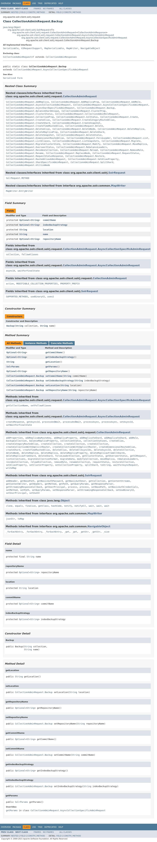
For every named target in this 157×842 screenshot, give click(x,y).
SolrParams (12, 366)
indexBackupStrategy (55, 225)
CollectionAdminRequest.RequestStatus (116, 153)
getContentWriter (16, 484)
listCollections (15, 459)
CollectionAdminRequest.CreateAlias (28, 120)
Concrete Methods (62, 343)
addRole (133, 438)
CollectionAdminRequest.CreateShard (28, 123)
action (10, 283)
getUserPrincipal (55, 487)
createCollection (51, 444)
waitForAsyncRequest (125, 465)
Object (65, 500)
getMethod (50, 484)
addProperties (14, 438)
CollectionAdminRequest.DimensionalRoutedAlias (35, 138)
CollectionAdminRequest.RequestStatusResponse (34, 156)
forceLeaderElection (67, 456)
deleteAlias (59, 450)
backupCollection (16, 441)
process (72, 487)
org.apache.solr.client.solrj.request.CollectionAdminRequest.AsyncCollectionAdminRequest (65, 35)
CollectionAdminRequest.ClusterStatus (29, 114)
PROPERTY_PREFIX (70, 283)
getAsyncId (33, 422)
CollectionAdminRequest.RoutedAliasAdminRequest (35, 159)
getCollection (97, 481)
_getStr (84, 532)
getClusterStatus (92, 456)
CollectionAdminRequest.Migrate (121, 141)
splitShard (91, 465)
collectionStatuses (95, 441)
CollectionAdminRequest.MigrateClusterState (33, 144)
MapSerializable (54, 48)
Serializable (11, 48)
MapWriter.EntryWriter (19, 191)
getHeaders (35, 484)
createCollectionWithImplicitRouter (28, 447)
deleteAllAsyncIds (80, 450)
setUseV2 (34, 493)
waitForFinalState (29, 270)
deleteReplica (29, 453)
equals (19, 506)
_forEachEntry (14, 532)
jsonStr (10, 519)
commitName (49, 220)
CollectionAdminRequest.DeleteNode (73, 129)
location (48, 229)
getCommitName (53, 352)
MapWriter (72, 48)
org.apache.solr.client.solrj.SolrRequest (28, 30)
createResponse (15, 422)
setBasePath (98, 487)
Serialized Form (12, 78)
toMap (21, 519)
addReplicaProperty (65, 438)
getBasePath (27, 481)
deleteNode (12, 453)
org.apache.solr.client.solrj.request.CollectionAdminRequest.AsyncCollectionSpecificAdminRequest (74, 37)
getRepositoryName (56, 371)
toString (105, 465)
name (45, 234)
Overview (6, 3)
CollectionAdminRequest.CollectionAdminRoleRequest (86, 114)
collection (12, 254)
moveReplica (107, 459)
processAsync (91, 422)
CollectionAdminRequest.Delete (84, 126)
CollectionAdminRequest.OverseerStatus (30, 147)
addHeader (12, 481)
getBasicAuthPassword (50, 481)
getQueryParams (80, 484)
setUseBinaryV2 (125, 490)
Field (22, 12)
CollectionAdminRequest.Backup (96, 108)
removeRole (60, 462)
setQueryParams (41, 490)
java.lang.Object (12, 27)
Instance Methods (36, 343)
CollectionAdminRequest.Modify (81, 144)
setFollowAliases (41, 405)
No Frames (48, 9)
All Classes (65, 9)
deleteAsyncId (102, 450)
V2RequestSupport (31, 48)
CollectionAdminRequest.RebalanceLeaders (81, 147)
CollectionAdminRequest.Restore (84, 156)
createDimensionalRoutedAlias (117, 447)
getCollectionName (17, 405)
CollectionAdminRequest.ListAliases (28, 141)
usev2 (50, 296)
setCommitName (53, 376)
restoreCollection (123, 462)
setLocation (52, 385)
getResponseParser (102, 484)
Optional (24, 220)
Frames (37, 9)
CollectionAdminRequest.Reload (79, 150)
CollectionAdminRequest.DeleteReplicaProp (32, 132)
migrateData (67, 459)
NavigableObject (90, 48)
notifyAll (80, 506)
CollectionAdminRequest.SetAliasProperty (93, 159)
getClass (43, 506)
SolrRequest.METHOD (17, 178)
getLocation (52, 362)
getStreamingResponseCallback (24, 487)
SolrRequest (116, 172)
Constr (31, 12)
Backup (10, 326)
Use (34, 3)
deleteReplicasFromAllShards (107, 453)
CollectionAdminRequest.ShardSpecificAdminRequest (37, 162)
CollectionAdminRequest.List (130, 138)
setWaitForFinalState (19, 425)
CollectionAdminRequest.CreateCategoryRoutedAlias (83, 120)
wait (91, 506)
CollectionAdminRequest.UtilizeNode (28, 165)
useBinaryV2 (38, 296)
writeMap (11, 468)
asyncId (10, 270)
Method (41, 12)
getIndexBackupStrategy (59, 357)
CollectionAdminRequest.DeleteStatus (79, 135)
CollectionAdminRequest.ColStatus (77, 117)
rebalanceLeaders (127, 459)
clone (9, 506)
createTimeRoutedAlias (36, 450)
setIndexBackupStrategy (59, 380)
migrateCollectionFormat (43, 459)
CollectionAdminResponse (92, 32)
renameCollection (79, 462)
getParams (51, 366)
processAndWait (51, 422)
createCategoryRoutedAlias (22, 444)
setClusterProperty (41, 465)
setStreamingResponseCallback (95, 490)
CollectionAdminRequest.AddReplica (27, 102)
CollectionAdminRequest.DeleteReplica (121, 129)
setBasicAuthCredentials (123, 487)
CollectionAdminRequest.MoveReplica (125, 144)
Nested (14, 12)
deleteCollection (123, 450)
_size (106, 532)
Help (60, 3)
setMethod (12, 490)
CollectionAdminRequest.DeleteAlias (28, 129)
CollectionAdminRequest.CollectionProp (30, 117)
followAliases (29, 254)
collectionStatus (70, 441)
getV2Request (138, 456)
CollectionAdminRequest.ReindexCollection (32, 150)
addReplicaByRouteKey (38, 438)
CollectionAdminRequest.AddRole (121, 102)
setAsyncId (126, 422)
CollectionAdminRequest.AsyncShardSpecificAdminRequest (40, 108)
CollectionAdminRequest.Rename (24, 153)
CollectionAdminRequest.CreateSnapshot (76, 123)
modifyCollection (87, 459)
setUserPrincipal (16, 493)
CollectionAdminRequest (17, 57)
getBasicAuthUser (75, 481)
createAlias (116, 441)
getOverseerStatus (116, 456)
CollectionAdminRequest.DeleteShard (82, 132)
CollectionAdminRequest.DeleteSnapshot (30, 135)
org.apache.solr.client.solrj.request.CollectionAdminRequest (44, 32)
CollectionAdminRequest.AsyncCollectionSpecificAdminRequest (50, 69)
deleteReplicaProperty (73, 453)
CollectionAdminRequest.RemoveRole (121, 150)
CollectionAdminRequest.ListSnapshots (75, 141)
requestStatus (101, 462)
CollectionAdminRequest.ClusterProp (83, 111)
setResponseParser (63, 490)
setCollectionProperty (68, 465)
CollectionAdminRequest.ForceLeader (89, 138)
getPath (63, 484)
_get (66, 532)
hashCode (56, 506)
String (35, 220)
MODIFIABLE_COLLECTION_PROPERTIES (37, 283)
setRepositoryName (56, 390)
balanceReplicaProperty (43, 441)
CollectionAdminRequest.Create (119, 117)
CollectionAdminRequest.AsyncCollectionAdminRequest (38, 105)
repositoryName (52, 239)
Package (17, 3)
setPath (24, 490)
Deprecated (50, 3)
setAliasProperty (16, 465)
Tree (40, 3)
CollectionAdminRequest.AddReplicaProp (75, 102)
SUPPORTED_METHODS (17, 296)
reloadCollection (41, 462)
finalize (30, 506)
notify (68, 506)
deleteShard (45, 456)
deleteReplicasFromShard (21, 456)
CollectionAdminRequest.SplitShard (92, 162)
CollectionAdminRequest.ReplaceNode (68, 153)
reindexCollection (17, 462)
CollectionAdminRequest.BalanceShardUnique (32, 111)
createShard (13, 450)
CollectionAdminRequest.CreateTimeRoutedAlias (34, 126)
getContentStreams (119, 481)
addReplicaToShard (90, 438)
